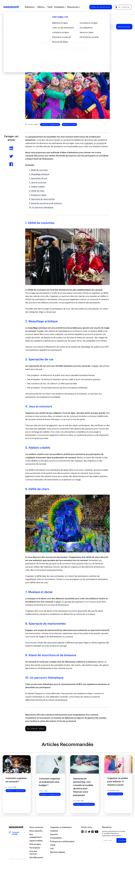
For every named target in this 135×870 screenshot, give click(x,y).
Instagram (86, 832)
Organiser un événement (61, 827)
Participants (35, 848)
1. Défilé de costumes (38, 170)
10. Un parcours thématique (41, 207)
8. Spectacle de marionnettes (42, 199)
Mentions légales (57, 852)
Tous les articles (12, 27)
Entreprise (59, 7)
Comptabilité (56, 838)
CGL (52, 849)
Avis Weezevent (36, 857)
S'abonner (122, 840)
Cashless (54, 831)
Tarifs (50, 7)
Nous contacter (36, 827)
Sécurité (54, 834)
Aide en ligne (35, 844)
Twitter (89, 832)
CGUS (52, 845)
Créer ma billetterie (100, 7)
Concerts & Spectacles (50, 124)
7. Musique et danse (37, 195)
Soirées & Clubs (69, 124)
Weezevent (11, 7)
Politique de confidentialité (62, 841)
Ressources (73, 7)
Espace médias (36, 841)
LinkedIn (82, 832)
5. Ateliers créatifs (37, 187)
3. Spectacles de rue (38, 178)
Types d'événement (55, 27)
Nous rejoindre (36, 831)
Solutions (30, 7)
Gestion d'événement (33, 27)
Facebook (92, 832)
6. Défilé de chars (36, 191)
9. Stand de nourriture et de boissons (45, 203)
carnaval (32, 137)
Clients (41, 7)
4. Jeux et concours (37, 183)
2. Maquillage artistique (39, 174)
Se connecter (123, 7)
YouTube (96, 832)
